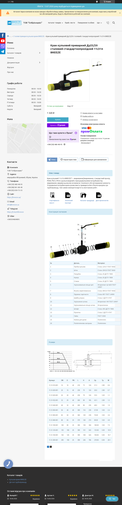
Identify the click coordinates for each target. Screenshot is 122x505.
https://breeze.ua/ (14, 197)
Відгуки (10, 67)
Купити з (57, 125)
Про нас (10, 72)
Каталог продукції (87, 200)
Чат (112, 499)
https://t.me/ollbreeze (15, 212)
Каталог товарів (54, 23)
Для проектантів (102, 200)
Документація (13, 63)
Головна (10, 48)
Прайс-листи (70, 23)
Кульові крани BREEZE (17, 479)
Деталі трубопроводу (18, 482)
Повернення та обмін (86, 23)
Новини (10, 58)
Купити (58, 120)
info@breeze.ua (13, 205)
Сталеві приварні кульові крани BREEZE (28, 36)
